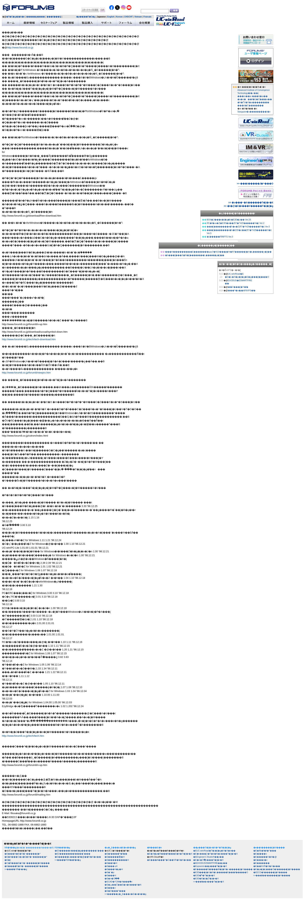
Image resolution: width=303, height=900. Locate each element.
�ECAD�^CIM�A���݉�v (118, 881)
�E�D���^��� (115, 891)
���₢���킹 (54, 17)
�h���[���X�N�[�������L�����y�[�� (194, 255)
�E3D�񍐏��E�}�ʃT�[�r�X (206, 878)
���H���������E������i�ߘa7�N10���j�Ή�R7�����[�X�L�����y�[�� (218, 252)
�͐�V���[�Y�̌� (238, 287)
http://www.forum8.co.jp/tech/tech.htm (23, 735)
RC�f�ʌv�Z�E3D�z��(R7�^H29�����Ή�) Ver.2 (235, 223)
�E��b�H (111, 863)
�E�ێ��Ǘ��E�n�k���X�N (123, 885)
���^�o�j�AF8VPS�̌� (241, 290)
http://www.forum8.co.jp (20, 47)
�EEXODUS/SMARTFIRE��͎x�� (210, 863)
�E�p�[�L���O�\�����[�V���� (276, 869)
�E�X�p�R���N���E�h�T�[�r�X (169, 854)
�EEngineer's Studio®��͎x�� (208, 857)
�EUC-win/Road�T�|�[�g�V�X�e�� (214, 850)
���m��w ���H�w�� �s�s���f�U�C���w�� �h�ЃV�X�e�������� (254, 99)
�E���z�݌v (260, 860)
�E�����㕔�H (115, 857)
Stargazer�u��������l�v (253, 111)
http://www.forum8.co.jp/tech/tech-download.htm (29, 339)
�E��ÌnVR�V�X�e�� (266, 866)
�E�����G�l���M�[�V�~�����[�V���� (223, 869)
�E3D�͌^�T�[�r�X (204, 875)
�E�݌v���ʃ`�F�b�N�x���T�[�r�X (215, 854)
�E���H (110, 875)
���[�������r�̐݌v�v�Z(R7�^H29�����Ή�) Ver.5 (238, 226)
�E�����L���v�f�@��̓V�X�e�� (78, 857)
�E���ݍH (111, 866)
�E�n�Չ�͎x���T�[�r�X (208, 860)
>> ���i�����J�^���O (255, 183)
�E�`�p (109, 872)
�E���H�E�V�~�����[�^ (22, 854)
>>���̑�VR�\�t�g (15, 869)
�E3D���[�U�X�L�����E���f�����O (220, 872)
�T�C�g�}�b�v (15, 17)
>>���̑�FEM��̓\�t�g (68, 860)
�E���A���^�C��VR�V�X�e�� (169, 860)
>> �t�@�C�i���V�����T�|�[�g (248, 206)
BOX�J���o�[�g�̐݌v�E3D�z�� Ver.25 (229, 219)
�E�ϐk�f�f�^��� (264, 850)
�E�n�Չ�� (112, 878)
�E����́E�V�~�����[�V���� (26, 866)
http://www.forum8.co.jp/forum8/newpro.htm (26, 372)
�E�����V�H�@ (265, 857)
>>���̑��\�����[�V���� (271, 875)
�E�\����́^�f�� (116, 854)
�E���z (110, 888)
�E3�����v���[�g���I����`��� (79, 850)
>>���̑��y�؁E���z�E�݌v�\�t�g (125, 894)
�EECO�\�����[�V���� (270, 872)
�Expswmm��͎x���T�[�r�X (210, 866)
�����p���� (35, 17)
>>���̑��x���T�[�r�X (208, 881)
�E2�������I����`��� (73, 854)
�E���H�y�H (114, 869)
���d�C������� (250, 105)
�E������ (261, 863)
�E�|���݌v (260, 854)
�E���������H (117, 860)
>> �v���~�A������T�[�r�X (250, 202)
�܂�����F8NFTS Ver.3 (220, 236)
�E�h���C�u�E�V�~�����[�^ (25, 857)
